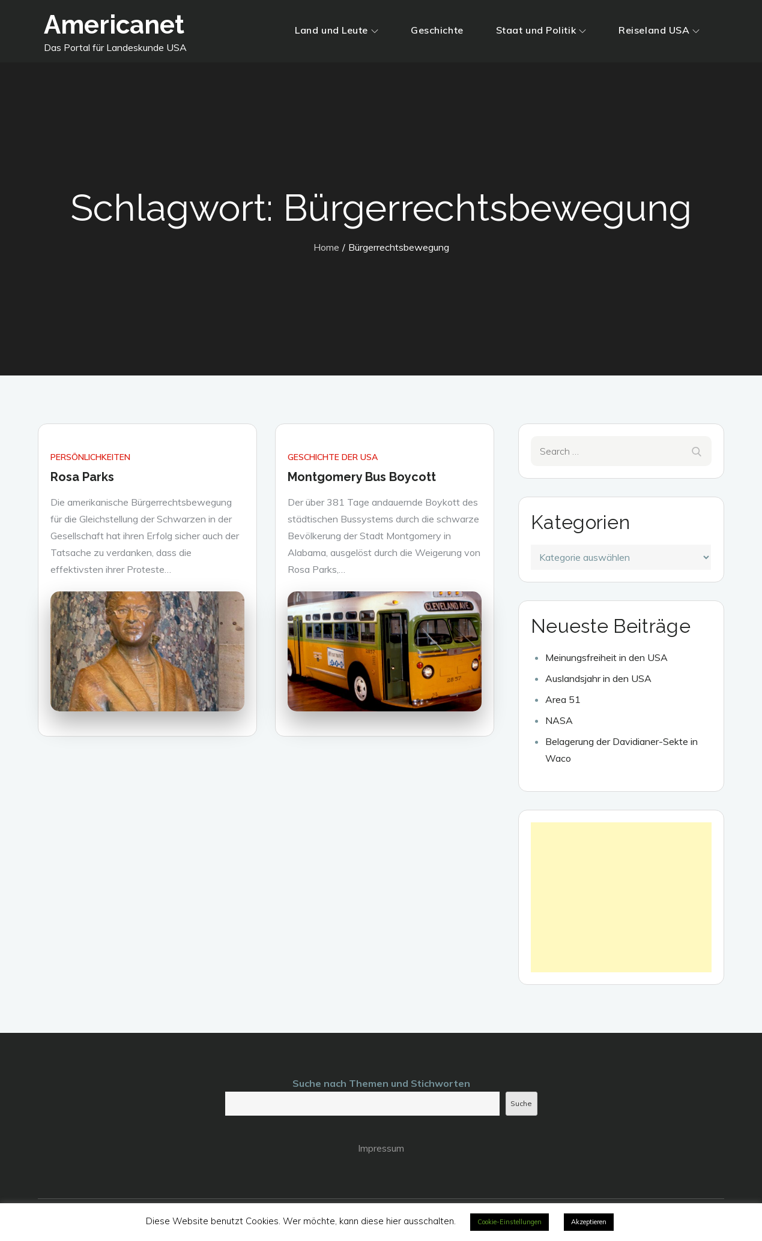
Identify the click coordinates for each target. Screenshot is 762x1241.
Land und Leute (336, 30)
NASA (559, 720)
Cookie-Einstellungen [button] (509, 1222)
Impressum (381, 1148)
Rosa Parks (82, 477)
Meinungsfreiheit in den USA (606, 657)
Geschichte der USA (333, 457)
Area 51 (563, 699)
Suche (521, 1103)
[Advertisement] (621, 897)
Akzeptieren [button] (588, 1222)
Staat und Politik (541, 30)
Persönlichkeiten (90, 457)
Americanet (114, 25)
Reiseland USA (659, 30)
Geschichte (437, 30)
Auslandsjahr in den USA (598, 678)
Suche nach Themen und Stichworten (381, 1083)
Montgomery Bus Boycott (362, 477)
